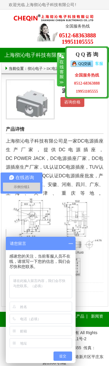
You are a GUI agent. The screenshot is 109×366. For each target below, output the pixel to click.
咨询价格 (72, 102)
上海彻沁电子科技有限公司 (50, 4)
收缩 (61, 69)
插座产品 (76, 316)
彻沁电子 (35, 68)
